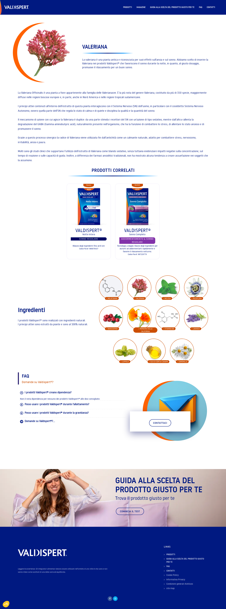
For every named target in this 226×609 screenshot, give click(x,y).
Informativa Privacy (175, 579)
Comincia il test (130, 511)
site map (170, 588)
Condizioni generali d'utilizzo (179, 583)
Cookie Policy (172, 575)
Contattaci (160, 422)
